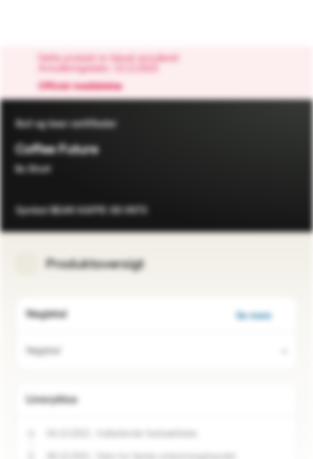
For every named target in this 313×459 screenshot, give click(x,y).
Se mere (261, 315)
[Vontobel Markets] (50, 23)
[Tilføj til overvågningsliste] (287, 206)
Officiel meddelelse (86, 87)
